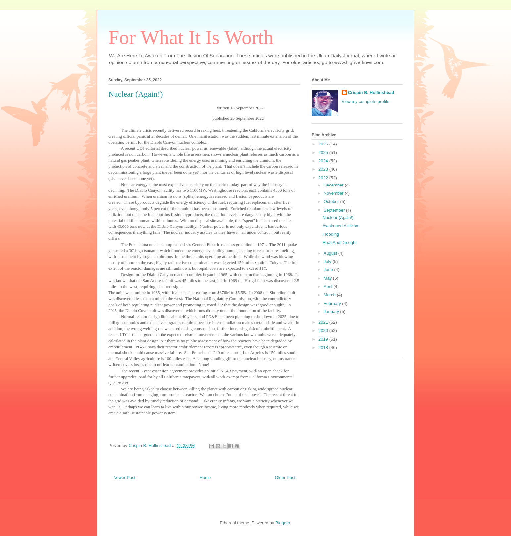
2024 (323, 160)
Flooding (330, 234)
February (333, 303)
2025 (323, 152)
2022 (323, 177)
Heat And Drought (339, 242)
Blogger (282, 522)
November (334, 193)
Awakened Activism (340, 225)
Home (205, 477)
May (328, 278)
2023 (323, 169)
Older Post (285, 477)
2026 (323, 144)
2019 (323, 339)
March (330, 294)
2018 (323, 347)
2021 (323, 322)
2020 (323, 330)
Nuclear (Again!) (337, 217)
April (329, 286)
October (332, 201)
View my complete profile (365, 101)
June (329, 269)
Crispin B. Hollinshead (371, 92)
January (332, 311)
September (335, 210)
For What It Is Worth (191, 37)
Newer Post (124, 477)
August (331, 253)
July (328, 261)
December (334, 185)
